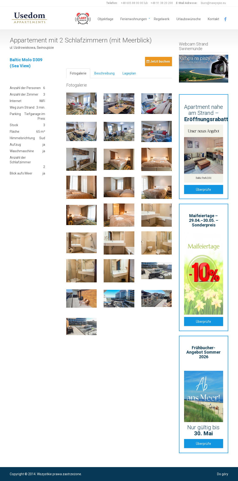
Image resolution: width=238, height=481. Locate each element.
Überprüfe (203, 189)
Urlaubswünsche (188, 18)
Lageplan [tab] (129, 73)
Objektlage (105, 18)
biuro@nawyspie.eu (213, 3)
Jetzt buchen (158, 61)
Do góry (222, 474)
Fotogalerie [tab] (78, 73)
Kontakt (213, 18)
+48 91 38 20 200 (162, 3)
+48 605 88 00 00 (132, 3)
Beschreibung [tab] (104, 73)
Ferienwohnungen (133, 18)
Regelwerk (161, 18)
